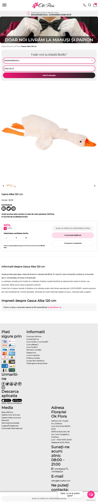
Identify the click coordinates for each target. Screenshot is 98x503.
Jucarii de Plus (14, 46)
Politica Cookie (33, 358)
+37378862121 (58, 469)
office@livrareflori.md (60, 481)
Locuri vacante (32, 355)
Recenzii (5, 420)
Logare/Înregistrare (9, 426)
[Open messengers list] (91, 494)
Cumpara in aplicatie (73, 243)
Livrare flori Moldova (35, 361)
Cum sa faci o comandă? (37, 342)
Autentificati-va (54, 307)
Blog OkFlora (7, 412)
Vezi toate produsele (10, 423)
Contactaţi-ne (32, 339)
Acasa (3, 46)
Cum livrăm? (32, 347)
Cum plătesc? (32, 344)
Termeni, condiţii (33, 350)
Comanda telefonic (72, 235)
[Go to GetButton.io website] (91, 500)
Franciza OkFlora (33, 336)
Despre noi (31, 353)
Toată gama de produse (36, 363)
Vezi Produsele (49, 75)
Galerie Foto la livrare (10, 415)
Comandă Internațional (11, 428)
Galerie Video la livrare (11, 418)
